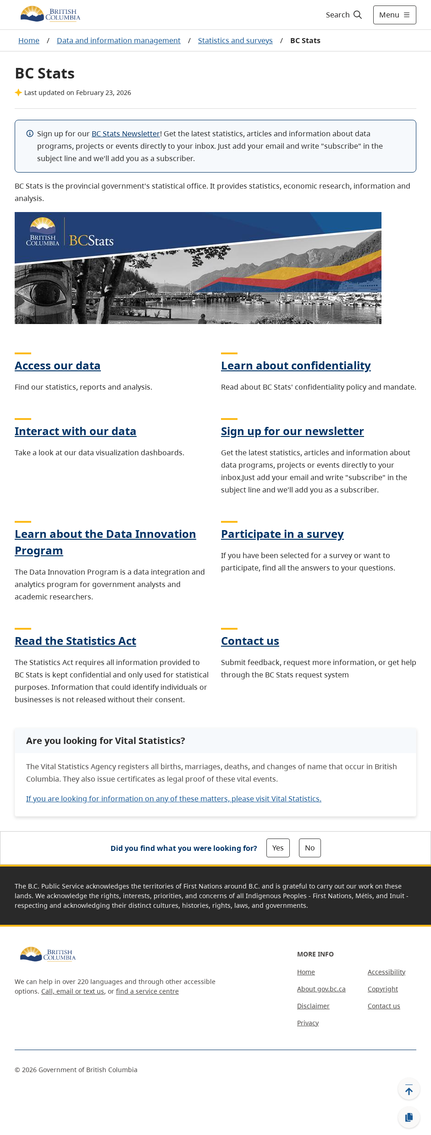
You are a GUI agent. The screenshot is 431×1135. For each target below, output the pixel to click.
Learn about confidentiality (296, 365)
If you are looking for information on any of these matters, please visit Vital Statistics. (173, 799)
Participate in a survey (282, 533)
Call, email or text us (72, 991)
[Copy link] (409, 1118)
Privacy (308, 1022)
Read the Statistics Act (75, 640)
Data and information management (119, 40)
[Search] (344, 15)
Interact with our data (76, 430)
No (310, 848)
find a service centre (147, 991)
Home (28, 40)
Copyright (383, 988)
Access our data (58, 365)
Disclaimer (313, 1005)
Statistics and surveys (235, 40)
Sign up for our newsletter (292, 430)
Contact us (250, 640)
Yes (278, 848)
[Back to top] (409, 1089)
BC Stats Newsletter (126, 134)
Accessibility (386, 971)
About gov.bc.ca (321, 988)
